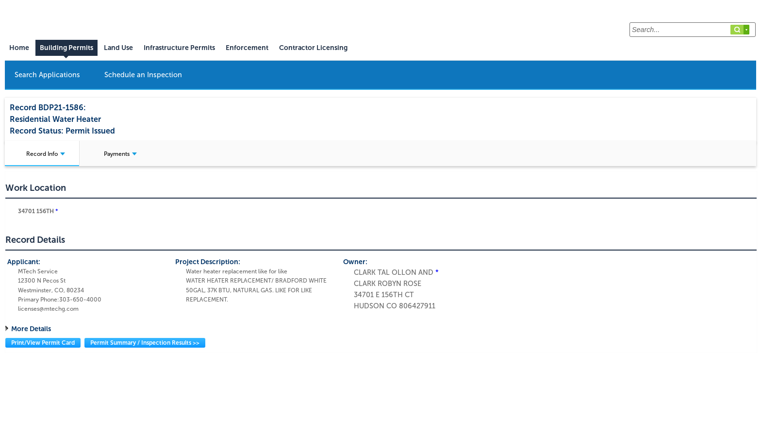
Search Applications (47, 74)
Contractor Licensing (313, 48)
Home (19, 48)
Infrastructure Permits (179, 48)
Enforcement (247, 48)
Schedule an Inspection (143, 74)
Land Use (118, 48)
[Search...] (692, 29)
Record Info (45, 154)
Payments (120, 154)
